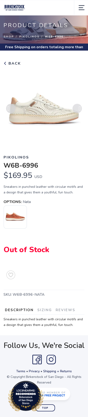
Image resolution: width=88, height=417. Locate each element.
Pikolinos (29, 36)
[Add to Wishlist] (10, 274)
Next (77, 109)
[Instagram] (51, 360)
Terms (20, 371)
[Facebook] (37, 360)
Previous (10, 109)
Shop (9, 36)
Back (12, 63)
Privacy (34, 371)
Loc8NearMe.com (46, 396)
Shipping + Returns (57, 371)
